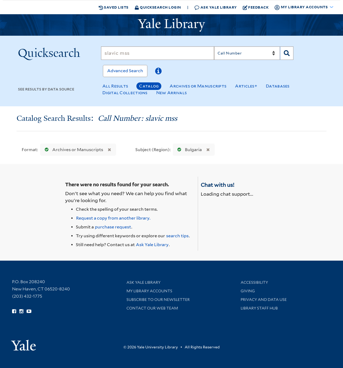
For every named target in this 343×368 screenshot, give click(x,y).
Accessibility (254, 282)
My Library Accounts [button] (301, 7)
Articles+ (246, 86)
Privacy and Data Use (264, 299)
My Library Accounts (149, 291)
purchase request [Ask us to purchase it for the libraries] (113, 226)
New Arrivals (171, 92)
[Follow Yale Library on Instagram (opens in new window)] (21, 311)
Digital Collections (125, 92)
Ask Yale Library (215, 7)
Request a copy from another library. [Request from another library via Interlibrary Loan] (113, 218)
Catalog (149, 86)
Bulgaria (188, 149)
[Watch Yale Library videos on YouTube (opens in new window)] (29, 311)
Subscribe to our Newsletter (158, 299)
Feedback (256, 7)
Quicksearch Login (158, 7)
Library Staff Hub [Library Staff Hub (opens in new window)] (259, 308)
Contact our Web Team (152, 308)
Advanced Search (125, 70)
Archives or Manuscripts (198, 86)
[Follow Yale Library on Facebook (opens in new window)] (14, 311)
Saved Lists (114, 7)
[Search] (157, 53)
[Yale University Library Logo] (171, 25)
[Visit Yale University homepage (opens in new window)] (23, 343)
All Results (115, 86)
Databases (278, 86)
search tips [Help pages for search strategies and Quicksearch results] (177, 235)
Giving (248, 291)
